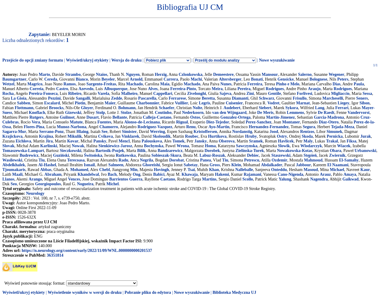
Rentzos (307, 131)
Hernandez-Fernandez (269, 127)
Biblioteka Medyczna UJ (234, 292)
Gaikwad (350, 179)
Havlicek (286, 141)
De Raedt (326, 112)
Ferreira (254, 84)
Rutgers (36, 117)
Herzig (161, 74)
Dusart (92, 117)
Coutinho (163, 112)
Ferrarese (177, 98)
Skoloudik (162, 136)
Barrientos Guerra (125, 179)
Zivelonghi (196, 93)
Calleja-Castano (157, 117)
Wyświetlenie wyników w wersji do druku (85, 292)
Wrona (183, 146)
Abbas (45, 169)
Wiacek (344, 146)
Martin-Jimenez (280, 117)
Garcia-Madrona (329, 117)
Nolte (197, 108)
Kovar (72, 141)
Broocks (56, 108)
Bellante (120, 117)
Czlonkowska (190, 74)
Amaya (349, 174)
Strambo (73, 74)
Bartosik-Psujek (110, 150)
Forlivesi (304, 93)
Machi (196, 79)
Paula (359, 84)
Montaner (291, 122)
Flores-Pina (34, 127)
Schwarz (266, 98)
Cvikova (105, 136)
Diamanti (240, 98)
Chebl (104, 169)
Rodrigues (275, 89)
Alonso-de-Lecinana (142, 122)
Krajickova (12, 136)
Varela (103, 93)
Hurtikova (217, 136)
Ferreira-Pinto (183, 89)
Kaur (365, 169)
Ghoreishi (151, 165)
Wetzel (8, 84)
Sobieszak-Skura (166, 155)
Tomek (178, 141)
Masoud (311, 169)
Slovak (8, 146)
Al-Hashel (47, 165)
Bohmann (126, 108)
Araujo (314, 89)
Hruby (251, 136)
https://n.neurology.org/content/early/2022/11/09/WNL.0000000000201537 (87, 250)
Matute (76, 122)
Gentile (274, 93)
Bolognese (318, 79)
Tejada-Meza (342, 127)
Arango (35, 179)
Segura (309, 127)
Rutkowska (126, 155)
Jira (49, 141)
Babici (158, 174)
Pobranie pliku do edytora (147, 292)
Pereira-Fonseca (43, 93)
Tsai (191, 169)
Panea (205, 160)
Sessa (367, 93)
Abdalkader (271, 165)
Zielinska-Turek (249, 150)
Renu (191, 127)
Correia (36, 89)
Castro (62, 89)
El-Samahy (349, 160)
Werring (157, 131)
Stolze (126, 112)
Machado (134, 84)
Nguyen (133, 74)
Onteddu (279, 169)
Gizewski (73, 112)
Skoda (307, 136)
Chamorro (108, 127)
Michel (113, 184)
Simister (129, 131)
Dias (336, 84)
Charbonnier (147, 103)
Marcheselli (332, 98)
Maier (110, 103)
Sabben (23, 103)
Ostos (195, 117)
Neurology (35, 193)
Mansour (270, 74)
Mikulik (74, 136)
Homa (210, 146)
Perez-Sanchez (259, 122)
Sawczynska (246, 146)
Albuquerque (115, 89)
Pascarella (147, 98)
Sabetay (190, 165)
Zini (250, 93)
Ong (136, 174)
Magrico (34, 84)
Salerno (305, 74)
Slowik (284, 146)
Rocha (8, 93)
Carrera (171, 79)
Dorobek (212, 150)
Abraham (53, 174)
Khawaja (190, 174)
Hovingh (161, 169)
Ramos (70, 84)
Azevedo (86, 89)
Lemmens (295, 112)
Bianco (82, 79)
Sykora (291, 108)
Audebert (232, 108)
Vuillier (181, 103)
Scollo (248, 179)
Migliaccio (340, 93)
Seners (362, 98)
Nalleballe (244, 169)
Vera (35, 122)
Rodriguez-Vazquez (154, 127)
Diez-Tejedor (217, 122)
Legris (204, 103)
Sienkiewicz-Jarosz (115, 146)
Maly (308, 141)
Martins (209, 179)
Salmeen (116, 165)
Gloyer (87, 108)
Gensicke (286, 79)
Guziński (61, 155)
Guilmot (67, 117)
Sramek (256, 141)
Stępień (309, 155)
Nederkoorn (192, 112)
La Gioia (18, 98)
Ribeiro (74, 93)
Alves (153, 89)
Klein (236, 165)
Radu (123, 160)
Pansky (99, 141)
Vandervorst (359, 112)
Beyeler (108, 79)
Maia (165, 84)
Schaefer (166, 108)
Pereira (244, 89)
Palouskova (152, 141)
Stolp (100, 112)
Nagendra (319, 179)
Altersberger (230, 79)
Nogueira (85, 184)
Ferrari (341, 108)
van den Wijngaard (229, 112)
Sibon (365, 103)
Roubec (191, 136)
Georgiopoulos (48, 184)
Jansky (200, 141)
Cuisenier (234, 103)
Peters (342, 79)
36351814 (55, 255)
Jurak (365, 136)
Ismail (89, 165)
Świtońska (93, 155)
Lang (319, 108)
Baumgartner (14, 79)
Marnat (303, 103)
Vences (74, 179)
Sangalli (83, 98)
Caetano (167, 179)
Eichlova (23, 141)
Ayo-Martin (218, 127)
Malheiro (129, 93)
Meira (217, 89)
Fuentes (104, 122)
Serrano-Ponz (51, 131)
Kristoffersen (205, 131)
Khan (214, 169)
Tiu (42, 160)
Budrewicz (29, 155)
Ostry (282, 136)
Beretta (208, 98)
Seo (14, 184)
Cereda (50, 79)
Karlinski (48, 146)
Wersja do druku (126, 60)
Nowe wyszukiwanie (276, 60)
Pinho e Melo (288, 84)
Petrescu (251, 160)
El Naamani (337, 165)
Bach (112, 174)
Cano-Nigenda (290, 174)
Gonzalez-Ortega (235, 117)
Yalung (285, 179)
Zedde (116, 98)
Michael (337, 169)
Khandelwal (88, 174)
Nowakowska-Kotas (294, 150)
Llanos (8, 179)
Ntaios (101, 74)
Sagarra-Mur (14, 131)
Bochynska (153, 146)
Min (133, 169)
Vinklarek (130, 136)
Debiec (253, 155)
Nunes (225, 84)
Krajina (46, 136)
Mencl (124, 141)
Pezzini (54, 98)
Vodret (273, 103)
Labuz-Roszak (212, 155)
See (104, 131)
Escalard (52, 103)
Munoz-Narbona (71, 127)
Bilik (141, 150)
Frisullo (300, 98)
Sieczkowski (70, 150)
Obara (335, 150)
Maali (17, 174)
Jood (274, 131)
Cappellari (162, 93)
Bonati (257, 79)
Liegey (343, 103)
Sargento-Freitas (101, 84)
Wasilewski (12, 160)
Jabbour (303, 165)
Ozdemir (279, 160)
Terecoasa (76, 160)
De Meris (265, 112)
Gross (215, 165)
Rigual (182, 122)
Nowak (78, 146)
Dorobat (176, 160)
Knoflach (37, 112)
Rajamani (252, 174)
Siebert (265, 108)
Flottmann (24, 108)
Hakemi (222, 174)
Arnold (136, 79)
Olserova (227, 141)
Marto (44, 74)
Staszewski (281, 155)
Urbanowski (365, 150)
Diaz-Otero (329, 122)
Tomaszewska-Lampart (23, 150)
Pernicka (335, 136)
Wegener (336, 74)
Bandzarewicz (170, 150)
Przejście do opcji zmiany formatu (32, 60)
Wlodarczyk (311, 146)
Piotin (80, 103)
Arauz (325, 174)
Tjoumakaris (14, 169)
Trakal (332, 141)
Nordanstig (242, 131)
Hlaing (82, 131)
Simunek (334, 131)
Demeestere (223, 74)
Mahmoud (313, 160)
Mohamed (79, 169)
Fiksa (352, 141)
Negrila (146, 160)
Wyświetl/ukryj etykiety (87, 60)
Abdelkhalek (13, 165)
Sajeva (226, 93)
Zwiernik (337, 155)
